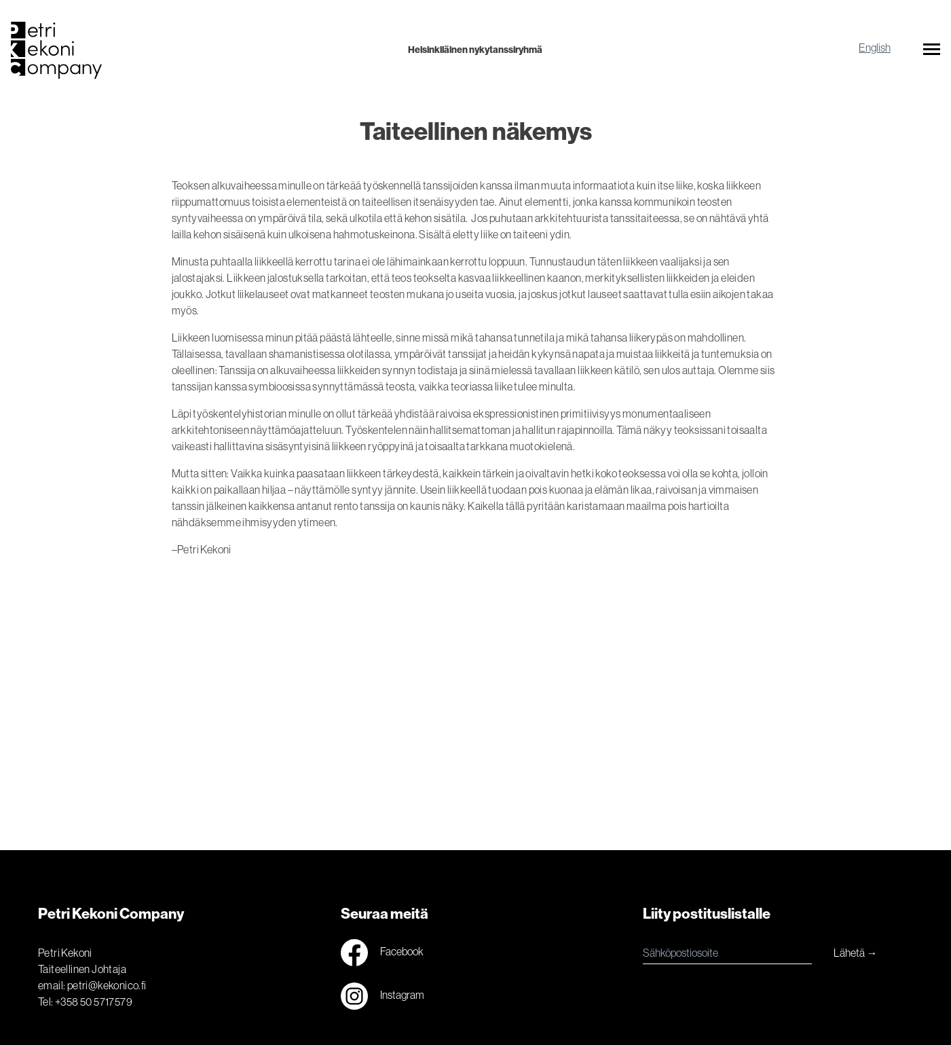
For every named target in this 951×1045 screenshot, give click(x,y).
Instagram (382, 996)
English (875, 47)
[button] (931, 51)
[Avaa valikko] (931, 51)
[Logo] (165, 50)
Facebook (382, 952)
